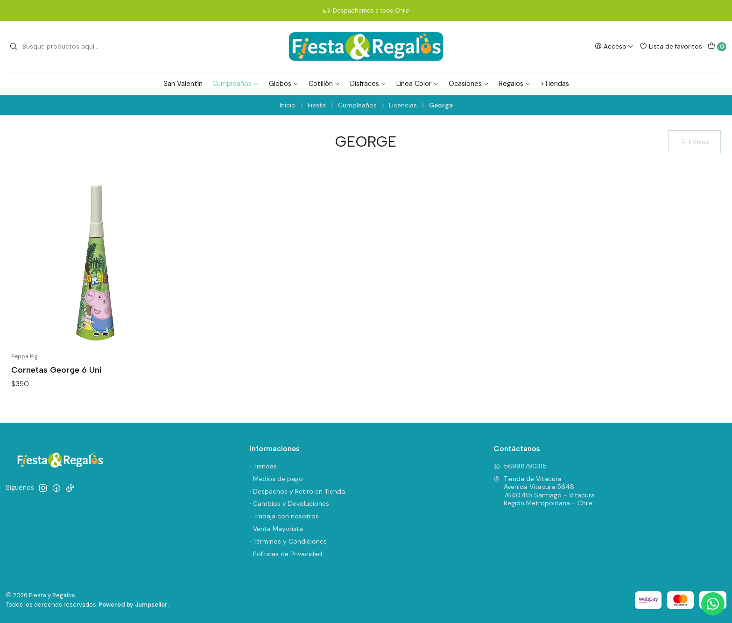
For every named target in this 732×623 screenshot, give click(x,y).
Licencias (403, 105)
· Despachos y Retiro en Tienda (297, 491)
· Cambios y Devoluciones (289, 503)
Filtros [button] (694, 142)
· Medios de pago (276, 478)
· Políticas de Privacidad (286, 554)
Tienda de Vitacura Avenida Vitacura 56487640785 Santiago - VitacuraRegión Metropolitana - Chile (544, 491)
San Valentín (183, 83)
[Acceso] (614, 46)
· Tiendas (263, 466)
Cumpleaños (235, 83)
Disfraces (368, 83)
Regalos (515, 83)
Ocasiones (469, 83)
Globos (284, 83)
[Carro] (717, 46)
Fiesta (317, 105)
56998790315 (520, 466)
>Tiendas (555, 83)
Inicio (288, 105)
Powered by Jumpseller (133, 605)
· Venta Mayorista (276, 528)
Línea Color (417, 83)
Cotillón (324, 83)
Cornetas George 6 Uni (56, 370)
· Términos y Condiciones (288, 541)
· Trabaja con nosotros (284, 516)
